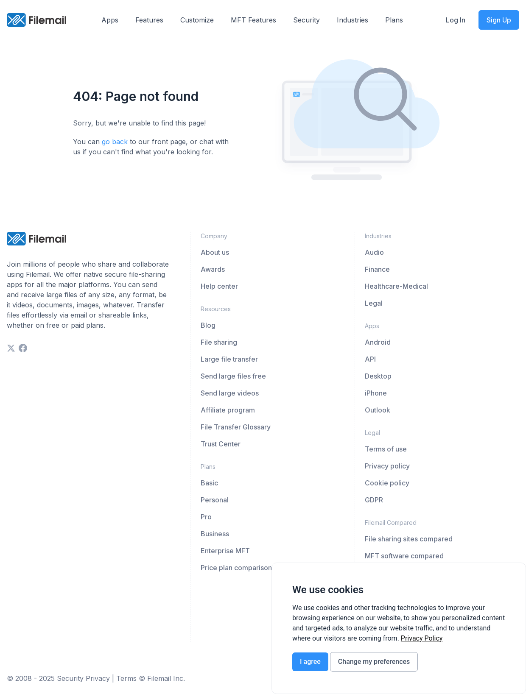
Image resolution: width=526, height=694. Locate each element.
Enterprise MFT (225, 550)
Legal (374, 303)
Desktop (378, 376)
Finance (377, 269)
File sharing (219, 342)
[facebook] (23, 348)
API (370, 359)
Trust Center (221, 444)
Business (215, 534)
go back (115, 141)
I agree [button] (310, 662)
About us (215, 252)
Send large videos (230, 393)
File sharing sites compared (409, 539)
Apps (109, 20)
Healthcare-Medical (396, 286)
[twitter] (11, 348)
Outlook (377, 410)
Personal (215, 500)
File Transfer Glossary (236, 427)
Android (378, 342)
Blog (208, 325)
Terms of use (386, 449)
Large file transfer (229, 359)
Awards (213, 269)
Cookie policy (387, 483)
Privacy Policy (422, 638)
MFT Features (253, 20)
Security (306, 20)
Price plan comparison (236, 567)
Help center (219, 286)
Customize (197, 20)
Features (149, 20)
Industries (352, 20)
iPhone (376, 393)
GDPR (374, 500)
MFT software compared (404, 556)
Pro (206, 517)
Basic (209, 483)
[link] (422, 638)
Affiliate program (228, 410)
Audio (374, 252)
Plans (394, 20)
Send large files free (233, 376)
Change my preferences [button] (374, 662)
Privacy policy (387, 466)
